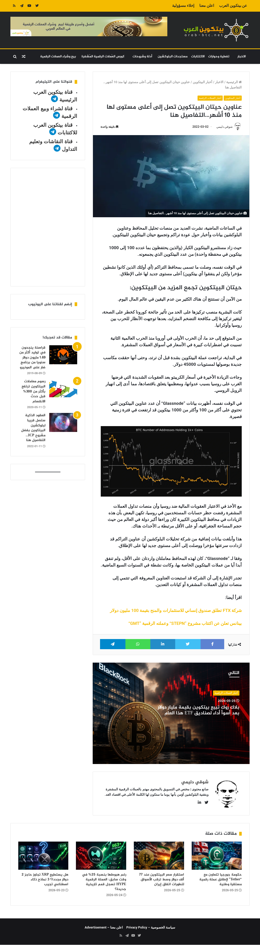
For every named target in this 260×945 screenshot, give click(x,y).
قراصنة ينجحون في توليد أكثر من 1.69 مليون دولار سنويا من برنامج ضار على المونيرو (32, 357)
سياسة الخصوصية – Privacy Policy (150, 928)
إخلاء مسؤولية (183, 5)
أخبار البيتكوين (202, 82)
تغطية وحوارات (218, 56)
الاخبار (241, 56)
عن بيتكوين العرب (233, 5)
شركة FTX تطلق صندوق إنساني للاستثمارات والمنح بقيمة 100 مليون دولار (176, 610)
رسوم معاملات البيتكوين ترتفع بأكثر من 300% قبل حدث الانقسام (33, 391)
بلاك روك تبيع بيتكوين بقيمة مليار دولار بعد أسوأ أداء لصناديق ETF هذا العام (198, 710)
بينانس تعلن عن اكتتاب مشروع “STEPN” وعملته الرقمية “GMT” (185, 623)
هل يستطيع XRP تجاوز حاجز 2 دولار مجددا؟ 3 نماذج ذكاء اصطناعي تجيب (45, 879)
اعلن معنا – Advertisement (104, 928)
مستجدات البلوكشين (173, 56)
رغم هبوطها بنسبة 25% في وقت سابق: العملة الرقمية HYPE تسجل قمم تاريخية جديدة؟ (104, 882)
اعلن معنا (206, 5)
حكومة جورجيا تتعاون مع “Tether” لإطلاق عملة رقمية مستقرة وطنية (220, 879)
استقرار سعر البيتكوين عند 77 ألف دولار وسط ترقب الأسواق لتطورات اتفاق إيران (161, 879)
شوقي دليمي (224, 127)
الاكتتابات (198, 56)
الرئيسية (234, 82)
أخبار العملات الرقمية (208, 98)
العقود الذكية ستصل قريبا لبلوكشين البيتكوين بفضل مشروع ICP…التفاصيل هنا (33, 427)
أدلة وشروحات (142, 56)
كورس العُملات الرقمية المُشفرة (103, 56)
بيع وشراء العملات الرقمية (58, 56)
